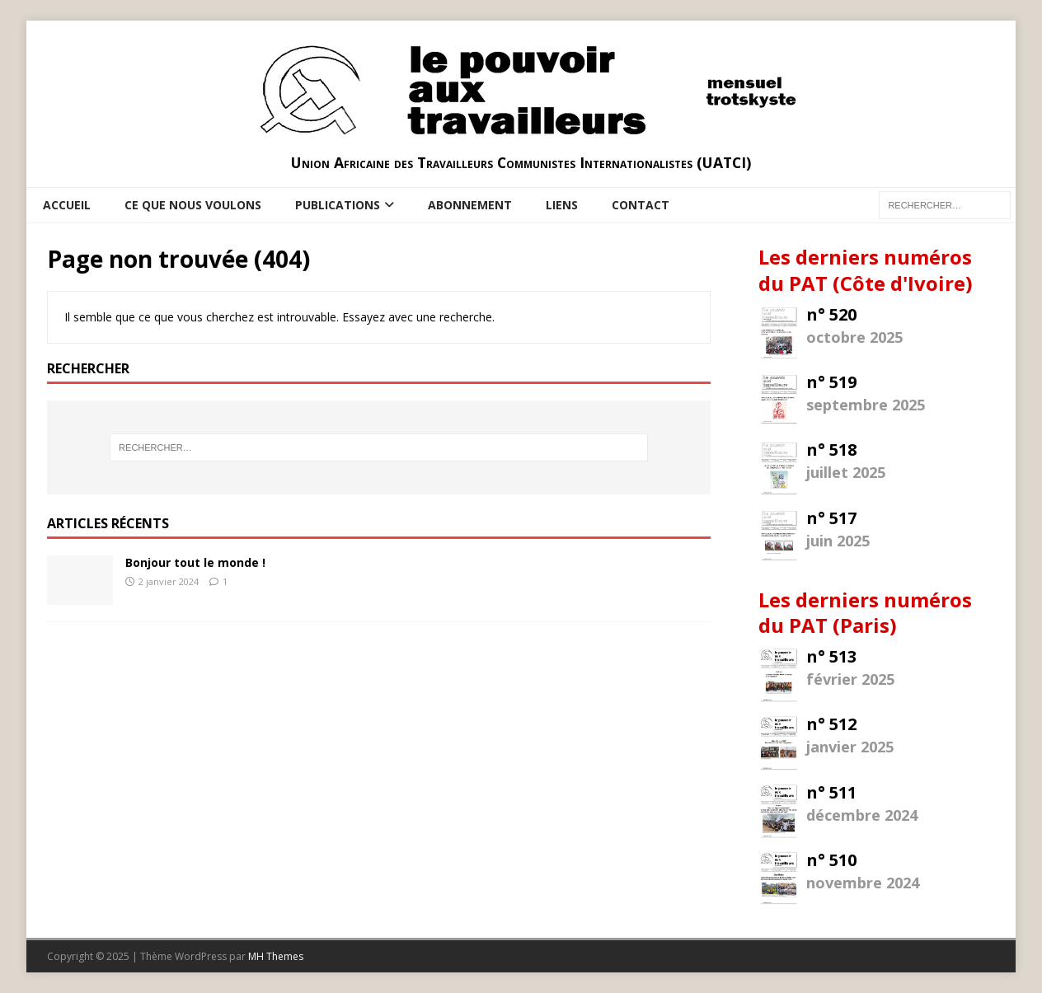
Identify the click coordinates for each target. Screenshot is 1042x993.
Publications (337, 205)
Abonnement (470, 205)
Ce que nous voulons (192, 205)
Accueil (67, 205)
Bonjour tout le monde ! (195, 562)
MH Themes (275, 956)
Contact (640, 205)
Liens (562, 205)
